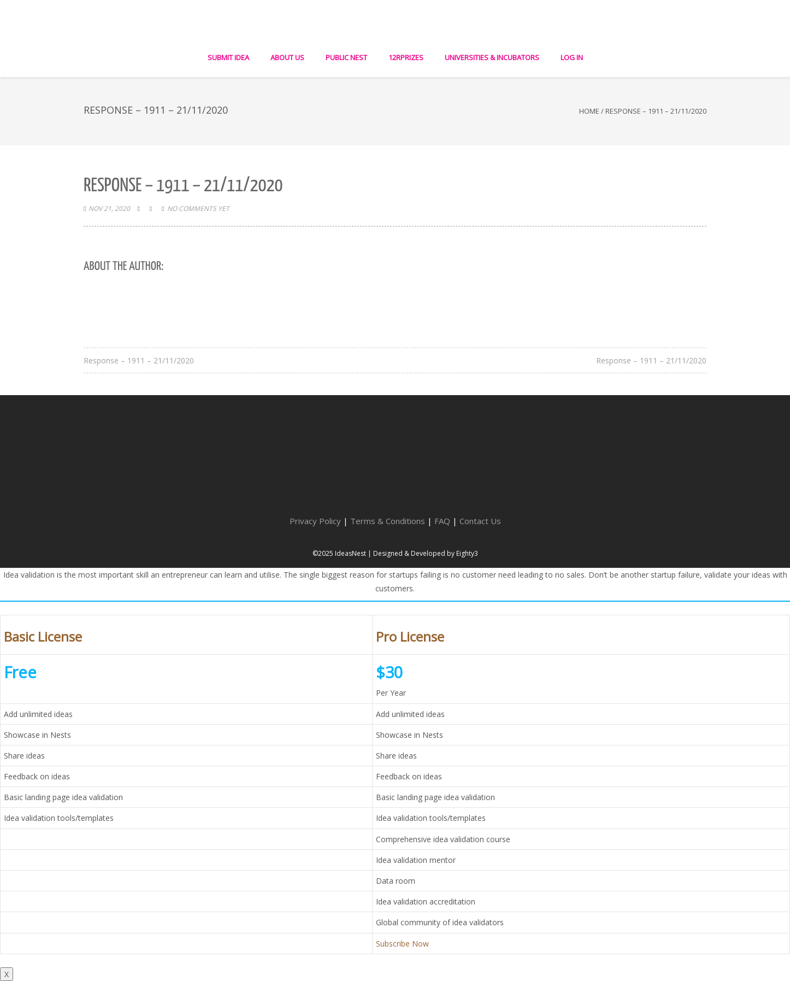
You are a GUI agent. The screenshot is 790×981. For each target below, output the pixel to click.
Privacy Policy (315, 520)
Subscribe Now (402, 943)
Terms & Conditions (387, 520)
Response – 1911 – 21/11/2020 (139, 360)
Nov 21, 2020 (109, 208)
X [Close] (6, 974)
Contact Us (480, 520)
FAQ (442, 520)
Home (589, 111)
